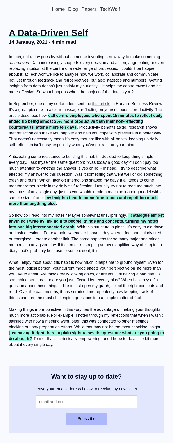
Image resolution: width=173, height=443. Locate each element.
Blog (73, 9)
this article (101, 103)
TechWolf (110, 9)
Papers (89, 9)
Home (58, 9)
